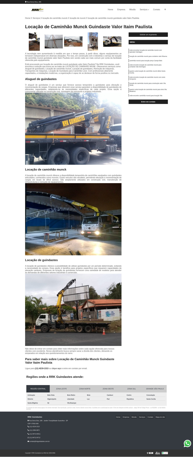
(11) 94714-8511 (34, 434)
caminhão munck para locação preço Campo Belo (145, 62)
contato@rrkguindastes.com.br (39, 442)
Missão (132, 9)
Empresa (121, 9)
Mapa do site (160, 417)
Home (110, 9)
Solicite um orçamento (148, 35)
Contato (156, 9)
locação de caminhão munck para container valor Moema (148, 58)
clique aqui (56, 369)
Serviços (143, 9)
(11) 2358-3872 (34, 430)
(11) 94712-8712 (34, 438)
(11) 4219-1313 (42, 369)
